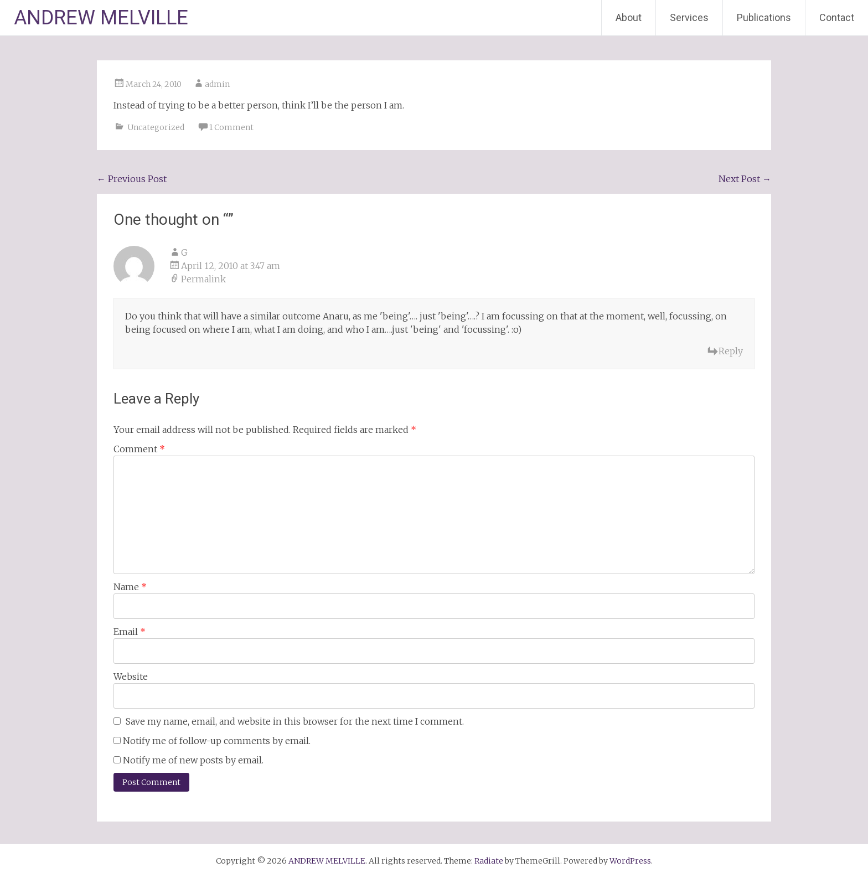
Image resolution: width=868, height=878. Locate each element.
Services (689, 17)
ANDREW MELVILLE (101, 17)
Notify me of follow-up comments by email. (217, 740)
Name (130, 586)
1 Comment (231, 127)
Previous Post (132, 178)
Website (130, 676)
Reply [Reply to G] (731, 351)
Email (129, 631)
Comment (139, 449)
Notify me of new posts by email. (193, 760)
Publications (764, 17)
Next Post (745, 178)
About (629, 17)
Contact (836, 17)
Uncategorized (155, 127)
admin (217, 84)
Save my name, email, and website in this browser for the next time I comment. (295, 721)
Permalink (203, 279)
